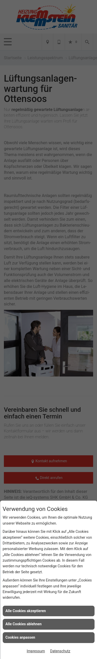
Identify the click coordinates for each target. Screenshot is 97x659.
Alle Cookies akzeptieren (25, 611)
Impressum (36, 651)
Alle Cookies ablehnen (23, 624)
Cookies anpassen (20, 637)
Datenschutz (60, 651)
